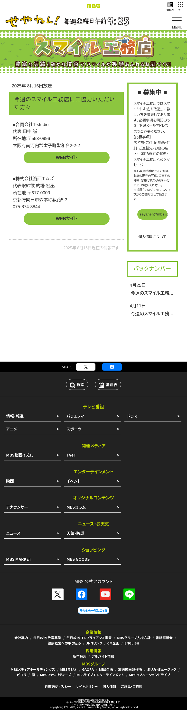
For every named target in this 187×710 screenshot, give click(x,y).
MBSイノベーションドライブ (149, 674)
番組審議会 (164, 637)
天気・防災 (75, 533)
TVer (70, 455)
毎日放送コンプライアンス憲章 (89, 637)
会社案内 (21, 637)
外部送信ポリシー (58, 686)
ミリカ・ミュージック (161, 669)
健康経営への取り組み (64, 643)
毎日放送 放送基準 (47, 637)
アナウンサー (17, 507)
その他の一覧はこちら (93, 610)
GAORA (88, 669)
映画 (10, 481)
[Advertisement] (93, 344)
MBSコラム (76, 507)
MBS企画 (106, 669)
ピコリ (21, 674)
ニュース (13, 533)
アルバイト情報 (103, 656)
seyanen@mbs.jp (154, 214)
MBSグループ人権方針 (133, 637)
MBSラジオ (68, 669)
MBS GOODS (78, 559)
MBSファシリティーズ (55, 674)
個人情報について (152, 237)
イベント (73, 481)
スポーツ (73, 429)
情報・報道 (15, 416)
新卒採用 (79, 656)
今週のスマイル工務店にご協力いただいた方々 (152, 293)
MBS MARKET (18, 559)
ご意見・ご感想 (131, 686)
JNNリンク (94, 643)
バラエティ (75, 416)
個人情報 (109, 686)
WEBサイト (66, 157)
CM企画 (113, 643)
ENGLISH (131, 643)
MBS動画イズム (19, 455)
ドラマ (132, 416)
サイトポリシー (87, 686)
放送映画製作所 (130, 669)
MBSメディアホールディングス (33, 669)
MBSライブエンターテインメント (100, 674)
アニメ (11, 429)
